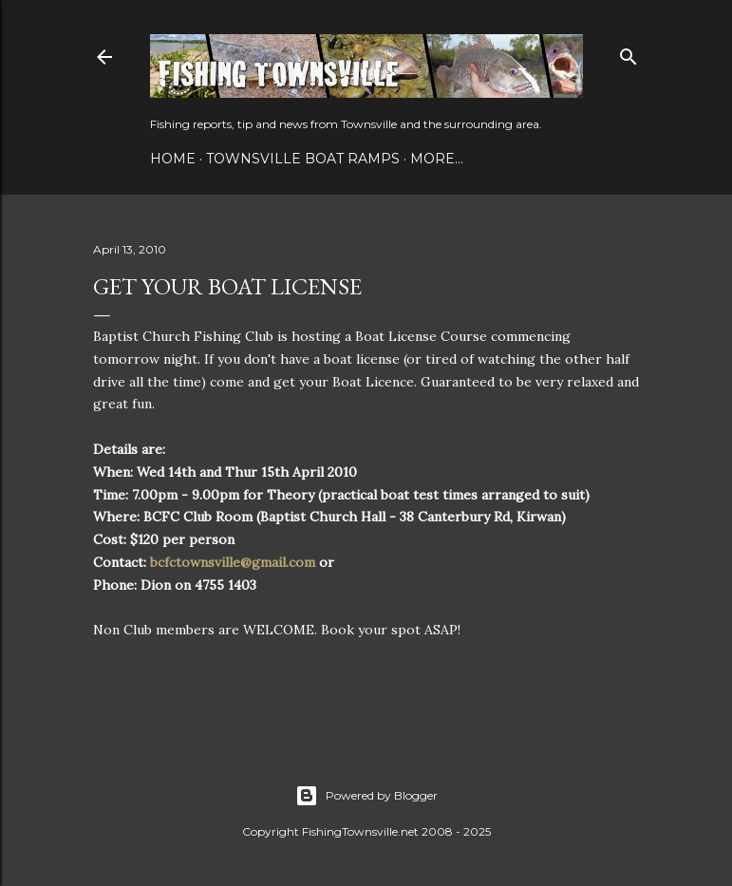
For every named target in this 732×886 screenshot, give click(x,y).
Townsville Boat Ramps (303, 158)
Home (173, 158)
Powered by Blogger (366, 795)
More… (436, 158)
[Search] (628, 52)
